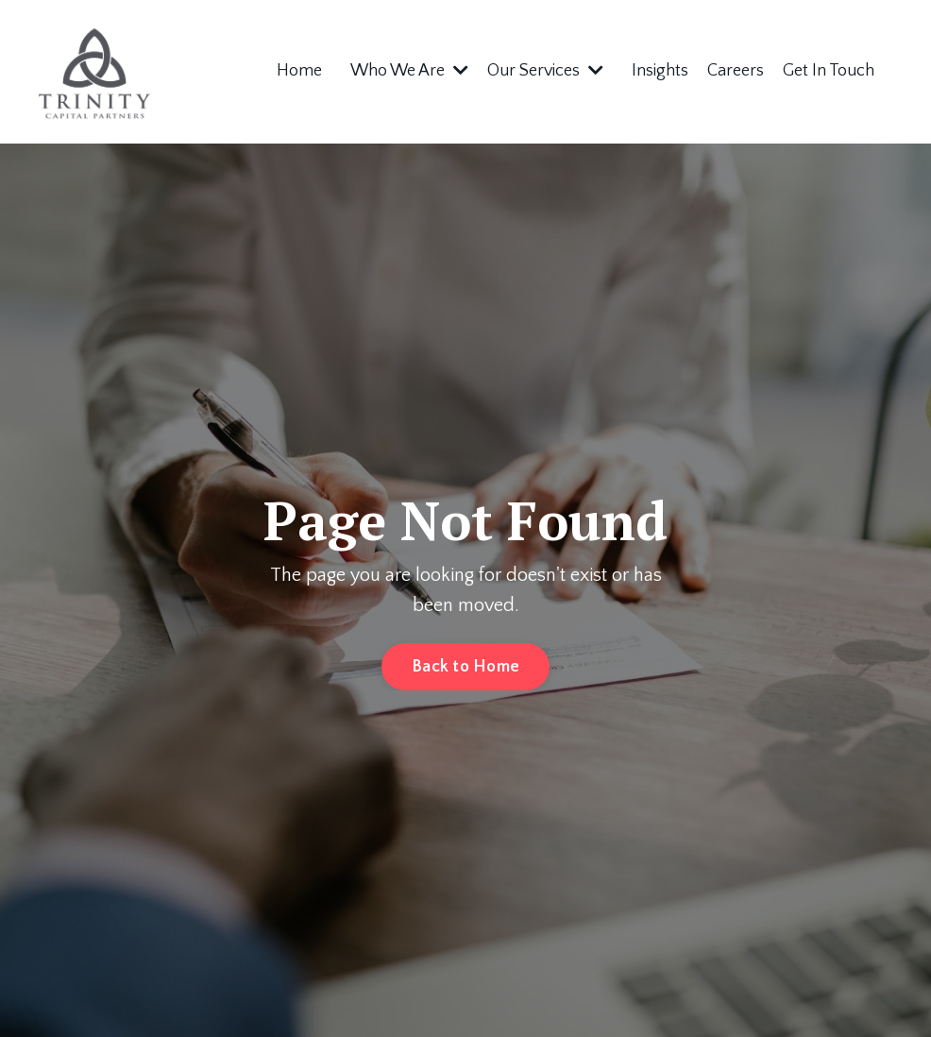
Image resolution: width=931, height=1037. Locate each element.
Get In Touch (828, 70)
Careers (735, 70)
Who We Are (409, 70)
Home (299, 70)
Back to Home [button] (465, 666)
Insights (660, 70)
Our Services (545, 70)
